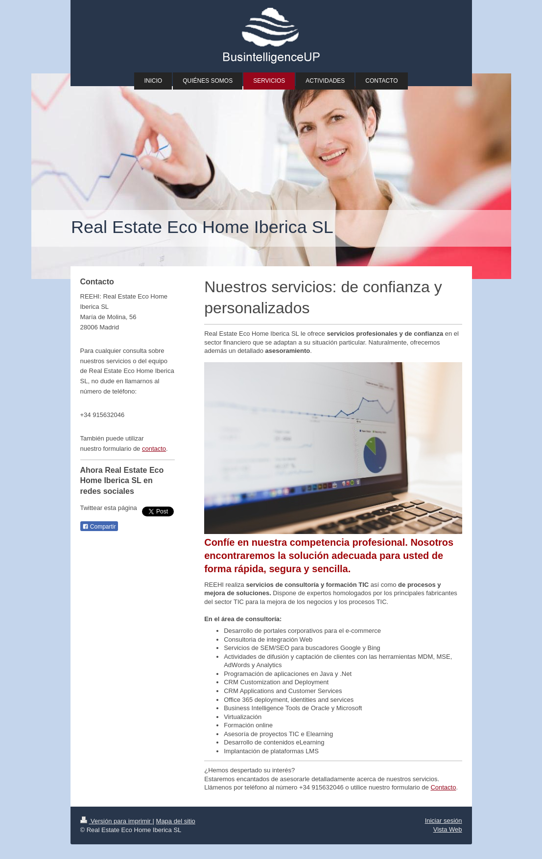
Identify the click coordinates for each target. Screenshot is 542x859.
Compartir (99, 526)
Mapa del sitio (175, 821)
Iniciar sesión (443, 820)
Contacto (443, 787)
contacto (154, 448)
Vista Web (447, 829)
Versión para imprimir (116, 821)
